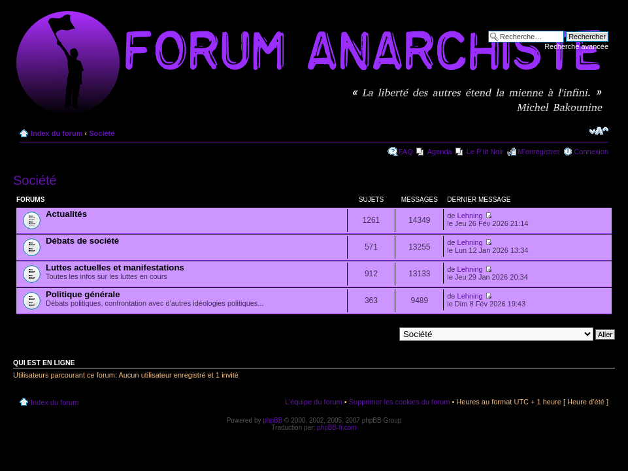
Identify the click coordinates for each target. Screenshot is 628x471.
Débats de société (82, 241)
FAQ (406, 151)
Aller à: (383, 334)
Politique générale (83, 294)
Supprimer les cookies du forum (399, 402)
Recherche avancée (576, 46)
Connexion (591, 151)
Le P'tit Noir (485, 151)
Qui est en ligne (44, 362)
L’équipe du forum (313, 402)
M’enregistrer (538, 151)
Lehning (470, 215)
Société (101, 133)
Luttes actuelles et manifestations (115, 267)
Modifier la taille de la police (598, 131)
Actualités (66, 214)
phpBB (272, 420)
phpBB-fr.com (337, 427)
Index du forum (56, 133)
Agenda (439, 151)
